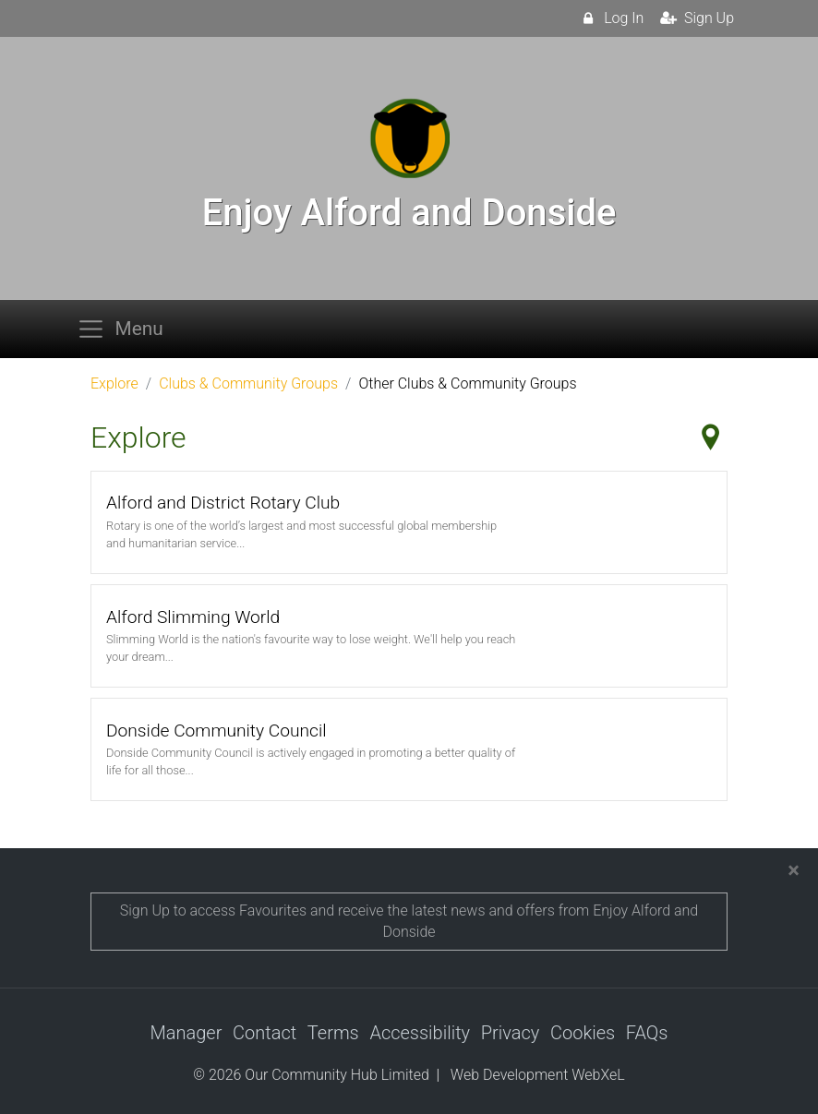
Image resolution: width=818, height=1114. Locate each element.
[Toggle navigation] (125, 329)
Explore (114, 383)
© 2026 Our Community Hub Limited (311, 1075)
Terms (333, 1033)
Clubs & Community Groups (248, 383)
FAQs (647, 1033)
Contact (264, 1033)
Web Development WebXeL (538, 1075)
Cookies (582, 1033)
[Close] (793, 870)
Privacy (510, 1033)
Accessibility (419, 1033)
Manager (186, 1033)
